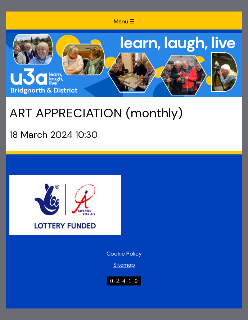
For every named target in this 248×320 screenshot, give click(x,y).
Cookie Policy (124, 253)
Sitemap (124, 265)
